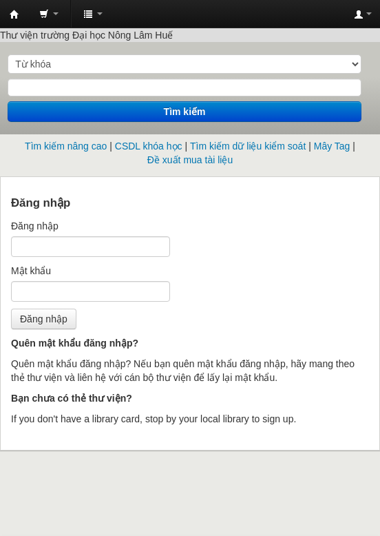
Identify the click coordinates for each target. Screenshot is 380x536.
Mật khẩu (31, 270)
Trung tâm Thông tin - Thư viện (14, 14)
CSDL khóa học (148, 146)
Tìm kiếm (185, 111)
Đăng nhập (35, 225)
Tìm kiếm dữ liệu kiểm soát (248, 146)
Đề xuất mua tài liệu (190, 159)
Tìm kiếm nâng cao (66, 146)
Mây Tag (332, 146)
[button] (49, 14)
